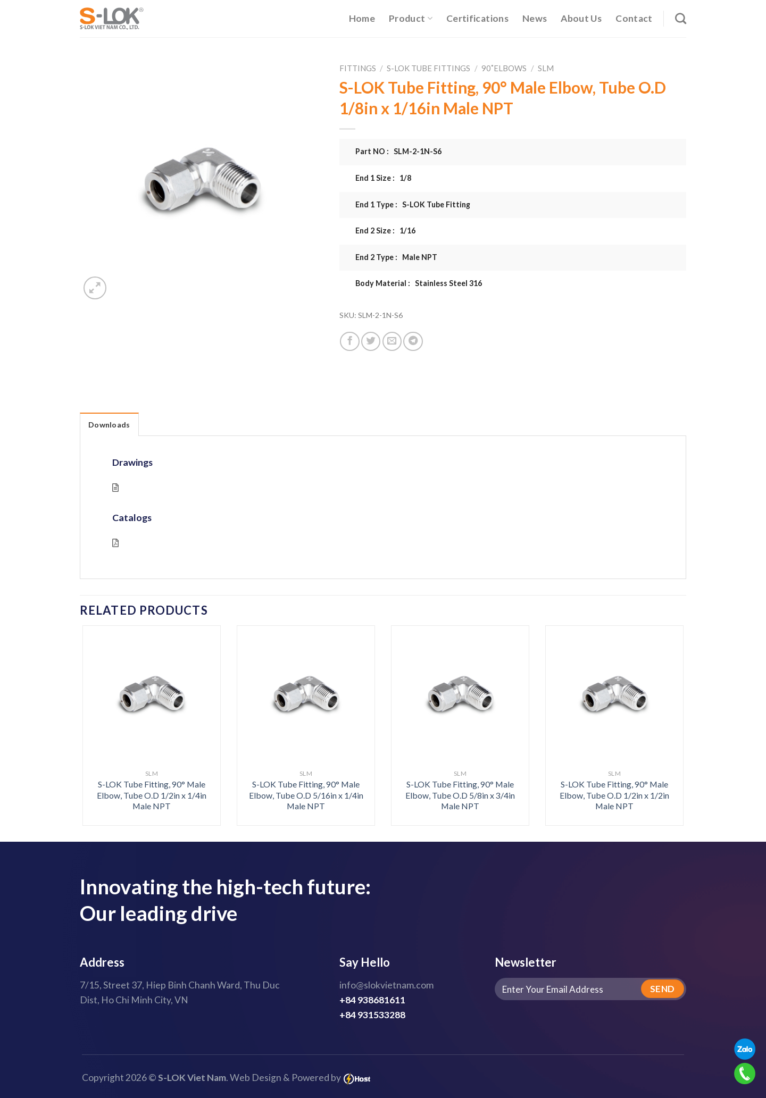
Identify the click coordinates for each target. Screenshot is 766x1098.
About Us (581, 18)
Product (410, 18)
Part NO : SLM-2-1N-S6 (398, 151)
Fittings (357, 68)
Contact (633, 18)
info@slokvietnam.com (386, 985)
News (534, 18)
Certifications (477, 18)
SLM (546, 68)
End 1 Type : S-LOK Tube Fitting (412, 204)
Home (362, 18)
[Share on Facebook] (349, 341)
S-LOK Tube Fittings (428, 68)
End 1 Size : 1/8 (383, 177)
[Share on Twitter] (370, 341)
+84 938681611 (372, 999)
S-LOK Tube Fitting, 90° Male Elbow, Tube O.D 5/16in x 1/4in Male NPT (306, 795)
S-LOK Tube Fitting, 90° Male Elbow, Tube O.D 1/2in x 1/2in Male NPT (614, 795)
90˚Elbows (504, 68)
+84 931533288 (372, 1014)
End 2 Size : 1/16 (385, 230)
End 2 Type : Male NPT (396, 257)
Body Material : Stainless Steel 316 (418, 283)
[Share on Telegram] (412, 341)
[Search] (680, 18)
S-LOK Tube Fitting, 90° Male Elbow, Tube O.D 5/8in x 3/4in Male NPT (460, 795)
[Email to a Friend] (392, 341)
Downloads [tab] (109, 424)
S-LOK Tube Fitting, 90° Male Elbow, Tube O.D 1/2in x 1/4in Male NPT (151, 795)
